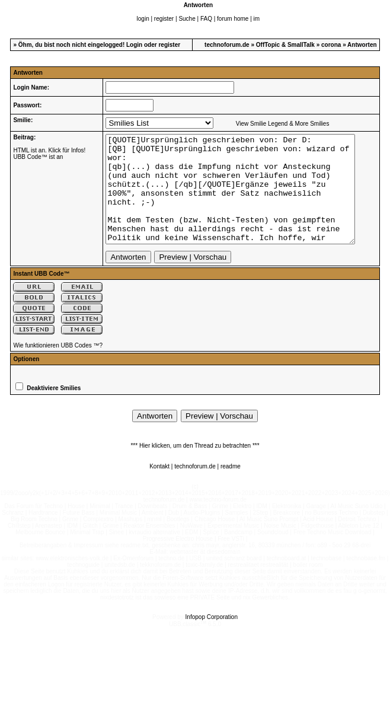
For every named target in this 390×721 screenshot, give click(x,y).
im (257, 18)
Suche (186, 18)
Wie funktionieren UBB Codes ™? (58, 366)
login (143, 18)
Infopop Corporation (212, 638)
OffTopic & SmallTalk (285, 45)
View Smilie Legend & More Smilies (274, 123)
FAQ (206, 18)
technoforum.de (227, 45)
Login (134, 45)
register (164, 18)
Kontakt (159, 487)
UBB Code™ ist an (38, 157)
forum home (232, 18)
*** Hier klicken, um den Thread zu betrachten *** (194, 467)
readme (230, 487)
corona (331, 45)
